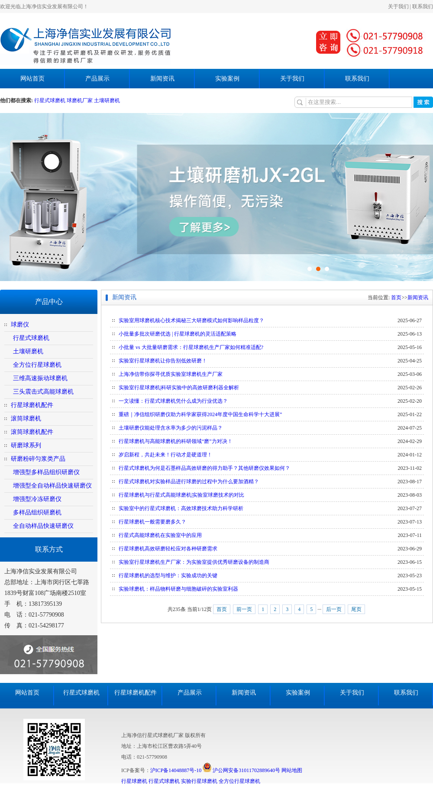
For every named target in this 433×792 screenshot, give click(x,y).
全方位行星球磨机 (37, 365)
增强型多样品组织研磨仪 (46, 472)
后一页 (334, 609)
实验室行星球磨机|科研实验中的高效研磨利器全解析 (179, 388)
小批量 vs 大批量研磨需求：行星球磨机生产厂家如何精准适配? (191, 347)
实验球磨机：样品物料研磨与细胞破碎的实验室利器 (178, 589)
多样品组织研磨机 (37, 512)
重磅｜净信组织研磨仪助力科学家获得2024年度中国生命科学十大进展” (200, 414)
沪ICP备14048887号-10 (176, 770)
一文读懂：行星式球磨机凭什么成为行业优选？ (173, 401)
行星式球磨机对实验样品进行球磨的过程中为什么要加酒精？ (189, 481)
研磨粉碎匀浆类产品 (38, 459)
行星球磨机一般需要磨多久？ (152, 522)
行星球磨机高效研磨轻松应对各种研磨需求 (168, 549)
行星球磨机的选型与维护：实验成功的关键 (168, 575)
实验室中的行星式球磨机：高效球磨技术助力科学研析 (181, 508)
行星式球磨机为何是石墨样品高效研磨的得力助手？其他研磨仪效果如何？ (204, 468)
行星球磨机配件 (32, 405)
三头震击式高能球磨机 (43, 391)
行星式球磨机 (50, 100)
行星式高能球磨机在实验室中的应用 (160, 535)
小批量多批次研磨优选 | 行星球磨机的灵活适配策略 (177, 334)
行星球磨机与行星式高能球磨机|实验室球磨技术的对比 (181, 495)
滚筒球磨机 (26, 418)
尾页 (356, 609)
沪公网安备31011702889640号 (241, 770)
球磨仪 (20, 324)
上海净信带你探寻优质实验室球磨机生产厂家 (171, 374)
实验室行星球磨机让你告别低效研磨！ (163, 361)
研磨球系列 (26, 445)
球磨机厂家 (80, 100)
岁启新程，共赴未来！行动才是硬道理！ (165, 455)
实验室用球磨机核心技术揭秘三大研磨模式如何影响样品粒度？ (191, 320)
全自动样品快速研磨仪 (43, 526)
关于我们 (398, 6)
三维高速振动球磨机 (40, 378)
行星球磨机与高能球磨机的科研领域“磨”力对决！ (176, 441)
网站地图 (291, 770)
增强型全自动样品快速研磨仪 (52, 485)
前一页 (244, 609)
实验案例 (227, 78)
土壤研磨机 (107, 100)
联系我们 (422, 6)
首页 (396, 297)
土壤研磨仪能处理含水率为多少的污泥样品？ (171, 428)
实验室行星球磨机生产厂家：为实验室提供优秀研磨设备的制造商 (194, 562)
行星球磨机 (134, 781)
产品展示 (97, 78)
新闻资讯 (162, 78)
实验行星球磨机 (199, 781)
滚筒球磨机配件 (32, 432)
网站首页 (32, 78)
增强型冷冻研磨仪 (37, 499)
